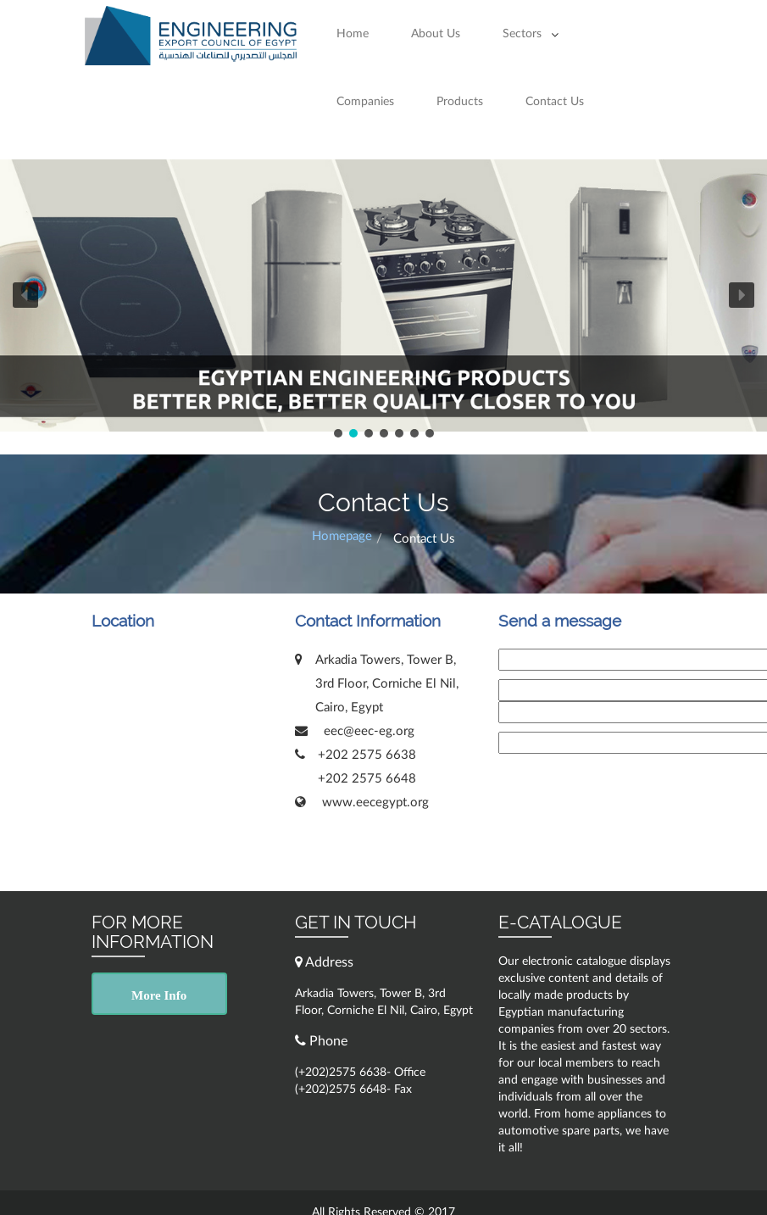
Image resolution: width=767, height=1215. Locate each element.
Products (459, 102)
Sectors (522, 34)
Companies (365, 102)
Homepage (342, 536)
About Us (435, 34)
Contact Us (554, 102)
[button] (25, 295)
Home (352, 34)
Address (324, 962)
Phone (321, 1041)
